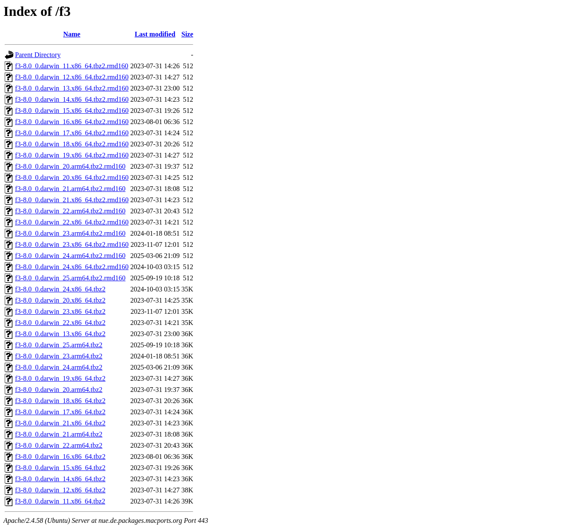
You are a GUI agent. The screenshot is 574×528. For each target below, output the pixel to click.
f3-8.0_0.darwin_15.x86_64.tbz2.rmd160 (71, 110)
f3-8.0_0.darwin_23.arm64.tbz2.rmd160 (70, 233)
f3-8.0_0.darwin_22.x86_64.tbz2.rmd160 (71, 222)
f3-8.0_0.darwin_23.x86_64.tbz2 (60, 311)
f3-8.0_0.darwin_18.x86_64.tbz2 (60, 400)
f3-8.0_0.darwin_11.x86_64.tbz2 (60, 501)
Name (71, 34)
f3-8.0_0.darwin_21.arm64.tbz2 (59, 434)
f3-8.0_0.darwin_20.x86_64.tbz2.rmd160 (71, 177)
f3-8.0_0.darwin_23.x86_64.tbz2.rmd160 (71, 244)
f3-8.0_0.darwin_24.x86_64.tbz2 (60, 289)
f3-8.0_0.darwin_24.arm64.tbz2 (59, 367)
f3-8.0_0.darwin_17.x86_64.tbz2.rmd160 (71, 133)
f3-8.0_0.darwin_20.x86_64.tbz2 (60, 300)
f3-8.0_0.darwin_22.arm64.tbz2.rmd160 (70, 211)
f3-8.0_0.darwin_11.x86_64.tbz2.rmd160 (71, 66)
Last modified (155, 34)
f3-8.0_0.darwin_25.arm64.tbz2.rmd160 (70, 278)
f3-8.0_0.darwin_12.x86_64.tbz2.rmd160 (71, 77)
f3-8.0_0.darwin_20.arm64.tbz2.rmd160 (70, 166)
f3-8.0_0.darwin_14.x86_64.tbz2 (60, 478)
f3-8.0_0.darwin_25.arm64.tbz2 (59, 345)
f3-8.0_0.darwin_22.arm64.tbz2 (59, 445)
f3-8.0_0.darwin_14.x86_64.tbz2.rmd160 (71, 99)
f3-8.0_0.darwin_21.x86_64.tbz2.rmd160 (71, 199)
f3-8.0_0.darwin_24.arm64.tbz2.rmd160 (70, 255)
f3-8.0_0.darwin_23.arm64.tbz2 (59, 356)
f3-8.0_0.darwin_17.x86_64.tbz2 (60, 412)
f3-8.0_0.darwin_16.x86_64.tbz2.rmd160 (71, 121)
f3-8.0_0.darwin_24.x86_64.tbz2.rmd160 (71, 266)
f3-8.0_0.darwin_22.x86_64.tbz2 (60, 322)
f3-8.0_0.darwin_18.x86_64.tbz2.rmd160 (71, 144)
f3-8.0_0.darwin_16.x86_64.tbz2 (60, 456)
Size (188, 34)
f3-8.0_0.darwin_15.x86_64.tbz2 (60, 467)
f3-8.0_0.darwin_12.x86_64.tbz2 (60, 490)
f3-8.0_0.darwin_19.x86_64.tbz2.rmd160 (71, 155)
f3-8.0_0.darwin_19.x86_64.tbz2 (60, 378)
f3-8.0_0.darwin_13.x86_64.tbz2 (60, 333)
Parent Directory (38, 54)
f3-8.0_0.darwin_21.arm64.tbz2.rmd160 (70, 188)
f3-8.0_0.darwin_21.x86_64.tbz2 (60, 423)
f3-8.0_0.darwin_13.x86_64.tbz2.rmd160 (71, 88)
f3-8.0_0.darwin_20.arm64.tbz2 (59, 389)
